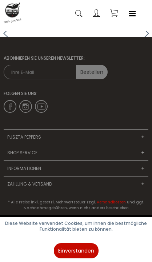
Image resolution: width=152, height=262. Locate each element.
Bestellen (91, 72)
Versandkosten (111, 202)
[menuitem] (132, 14)
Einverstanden (76, 250)
